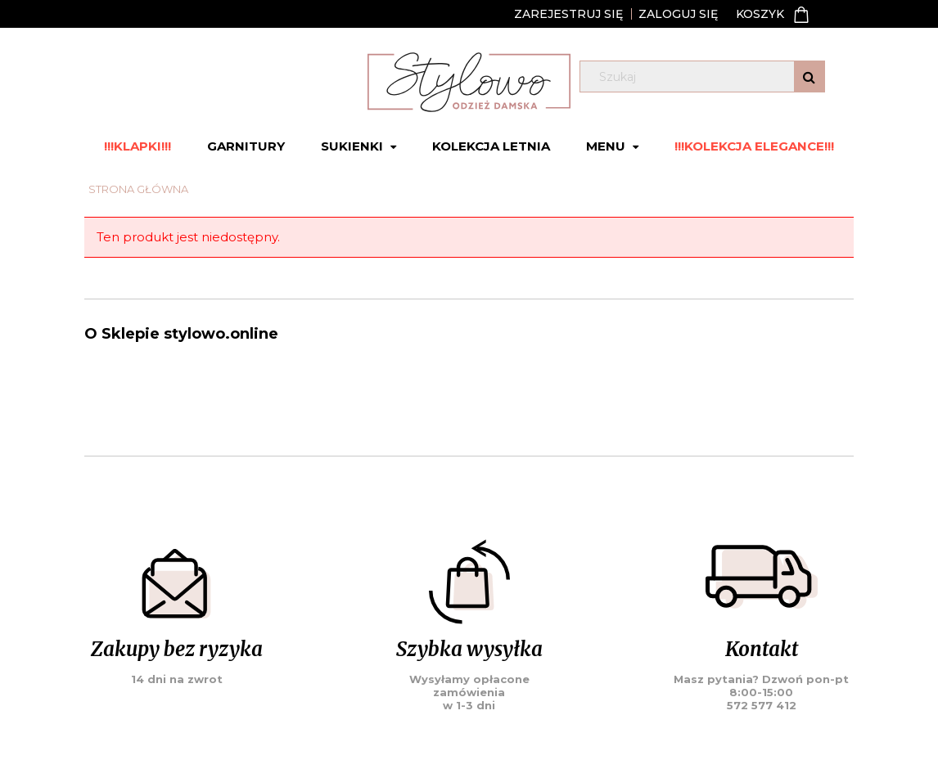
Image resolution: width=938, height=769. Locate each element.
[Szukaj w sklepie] (706, 77)
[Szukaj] (809, 76)
